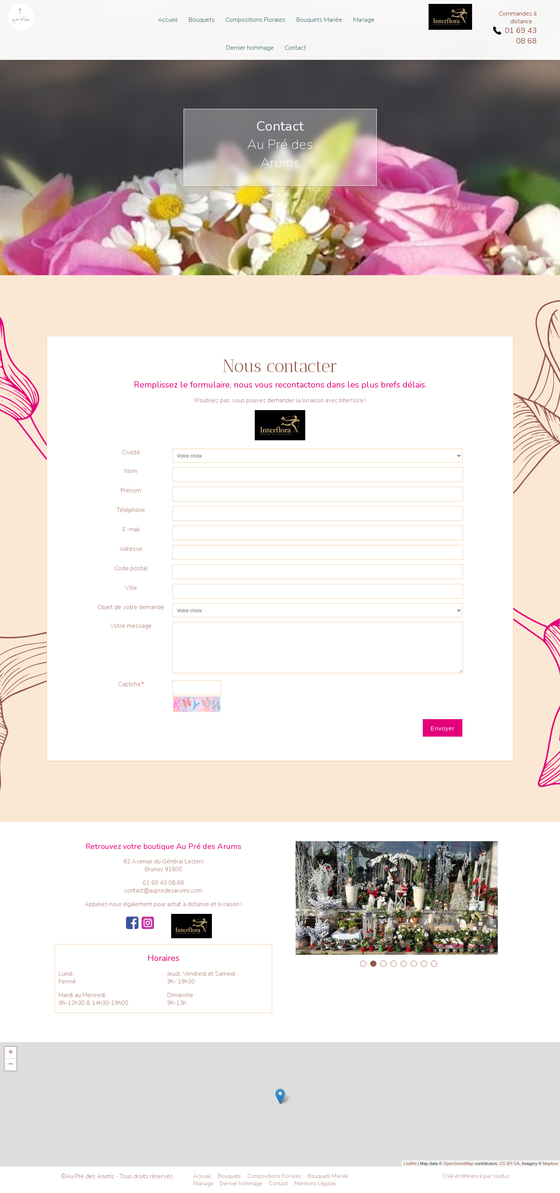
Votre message (131, 626)
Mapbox (550, 1163)
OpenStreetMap (458, 1163)
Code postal (130, 568)
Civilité (131, 452)
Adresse (130, 549)
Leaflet (410, 1163)
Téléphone (131, 510)
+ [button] (10, 1053)
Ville (131, 587)
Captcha (129, 684)
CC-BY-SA (509, 1163)
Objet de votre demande (131, 607)
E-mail (131, 529)
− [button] (10, 1065)
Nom (130, 471)
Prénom (131, 490)
